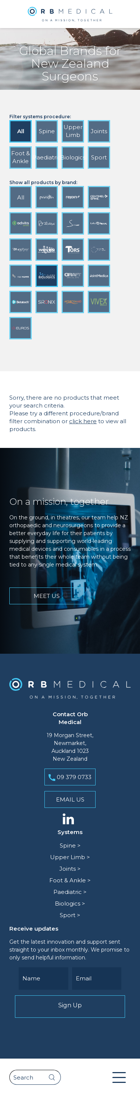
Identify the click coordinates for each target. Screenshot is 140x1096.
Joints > (70, 868)
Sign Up (70, 1006)
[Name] (43, 978)
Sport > (70, 915)
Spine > (70, 845)
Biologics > (70, 903)
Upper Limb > (70, 857)
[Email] (97, 978)
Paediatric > (70, 891)
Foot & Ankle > (70, 880)
